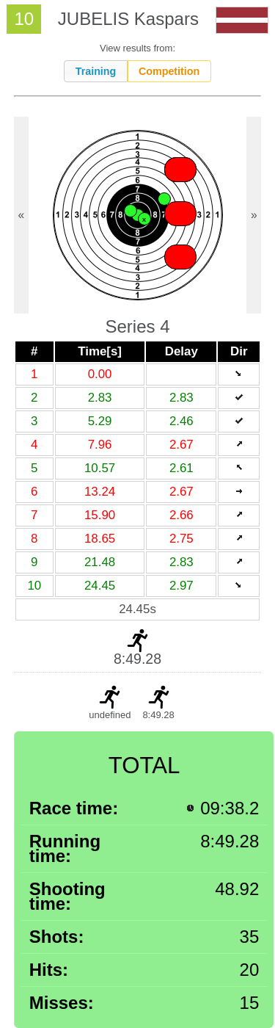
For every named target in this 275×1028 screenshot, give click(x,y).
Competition (169, 71)
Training (96, 71)
